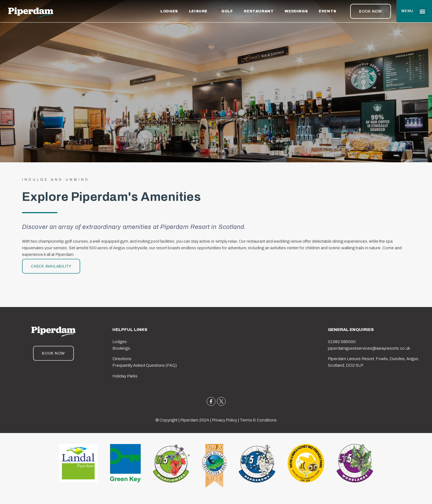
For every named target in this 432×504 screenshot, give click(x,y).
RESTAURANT (259, 11)
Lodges (119, 341)
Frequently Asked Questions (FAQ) (144, 365)
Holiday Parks (124, 376)
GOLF (227, 11)
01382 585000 (342, 341)
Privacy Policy (224, 420)
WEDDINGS (296, 11)
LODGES (169, 11)
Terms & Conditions (258, 420)
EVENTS (329, 11)
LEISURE (199, 11)
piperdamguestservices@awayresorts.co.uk (369, 348)
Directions (121, 359)
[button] (422, 11)
